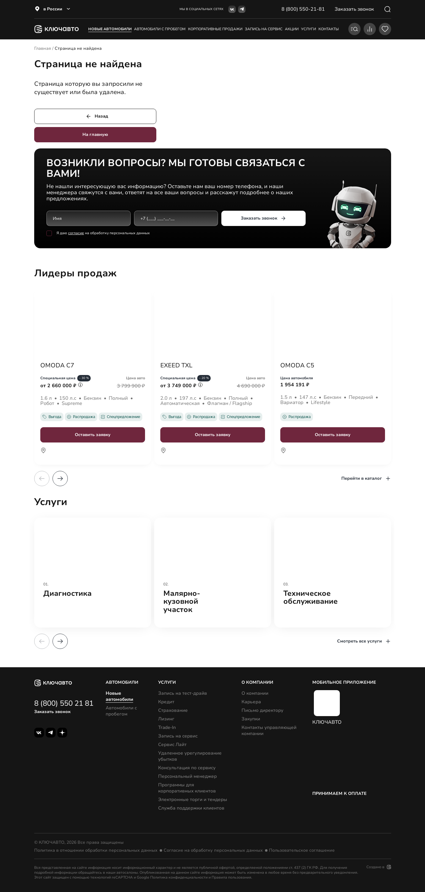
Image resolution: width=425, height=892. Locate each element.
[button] (60, 478)
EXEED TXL (176, 365)
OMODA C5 (297, 365)
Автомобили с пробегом (160, 29)
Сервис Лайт (172, 744)
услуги (308, 29)
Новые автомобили (110, 29)
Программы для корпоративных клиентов (187, 788)
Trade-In (167, 727)
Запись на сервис (178, 736)
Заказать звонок (263, 218)
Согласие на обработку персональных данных (213, 850)
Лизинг (166, 719)
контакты (328, 29)
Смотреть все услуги (364, 641)
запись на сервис (263, 29)
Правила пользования (231, 877)
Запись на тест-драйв (182, 693)
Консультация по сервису (187, 768)
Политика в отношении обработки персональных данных (96, 850)
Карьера (251, 702)
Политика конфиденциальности (179, 877)
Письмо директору (262, 710)
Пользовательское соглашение (302, 850)
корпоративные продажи (215, 29)
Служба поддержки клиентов (191, 808)
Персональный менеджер (187, 776)
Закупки (251, 719)
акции (292, 29)
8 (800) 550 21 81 (63, 703)
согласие (76, 233)
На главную (95, 134)
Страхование (173, 710)
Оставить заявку (93, 435)
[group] (92, 573)
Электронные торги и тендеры (192, 799)
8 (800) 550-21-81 (303, 9)
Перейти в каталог (366, 478)
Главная (42, 48)
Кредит (166, 702)
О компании (255, 693)
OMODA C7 (57, 365)
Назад (96, 116)
